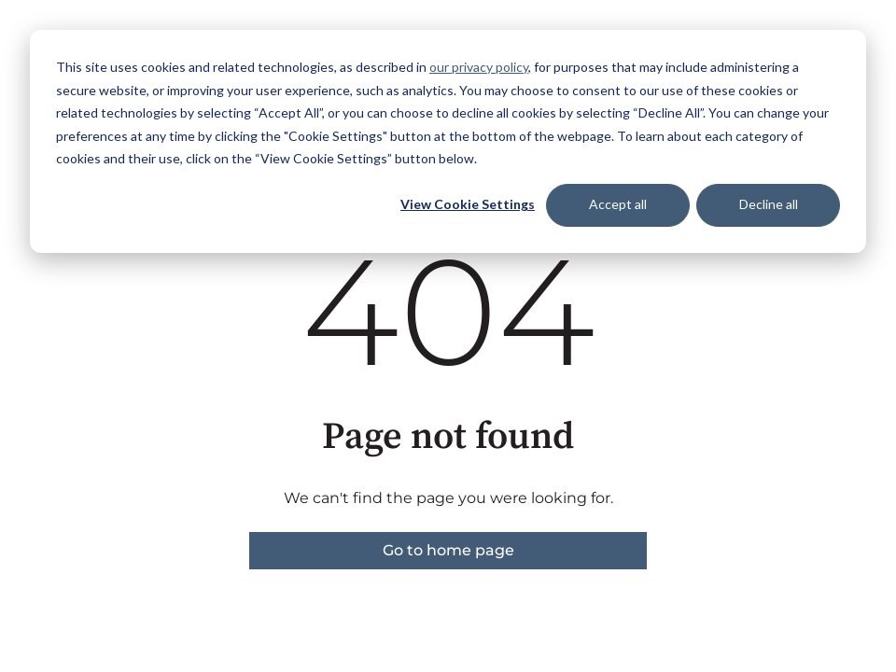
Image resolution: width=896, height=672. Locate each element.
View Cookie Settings (467, 204)
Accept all (618, 204)
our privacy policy (478, 67)
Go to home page (448, 550)
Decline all (768, 204)
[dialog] (448, 141)
